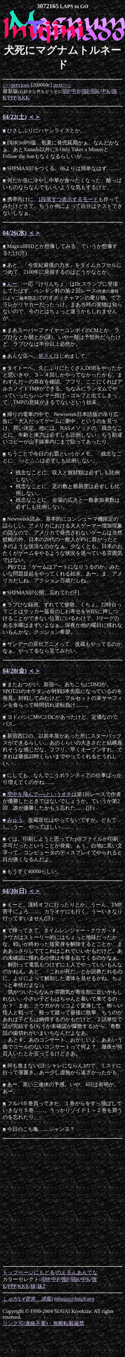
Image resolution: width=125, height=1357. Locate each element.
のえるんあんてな (77, 1272)
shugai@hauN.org (75, 1299)
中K (105, 91)
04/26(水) (15, 232)
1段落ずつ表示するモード (68, 199)
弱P (66, 91)
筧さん (46, 356)
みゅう (15, 820)
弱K (95, 91)
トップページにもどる (29, 1272)
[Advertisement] (61, 1202)
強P (85, 91)
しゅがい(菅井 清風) (28, 1299)
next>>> (62, 85)
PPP (12, 97)
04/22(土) (15, 116)
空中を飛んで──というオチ (39, 794)
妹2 (41, 1286)
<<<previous (16, 85)
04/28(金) (15, 670)
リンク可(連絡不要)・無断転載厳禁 (43, 1323)
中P (76, 91)
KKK (23, 97)
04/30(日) (15, 891)
